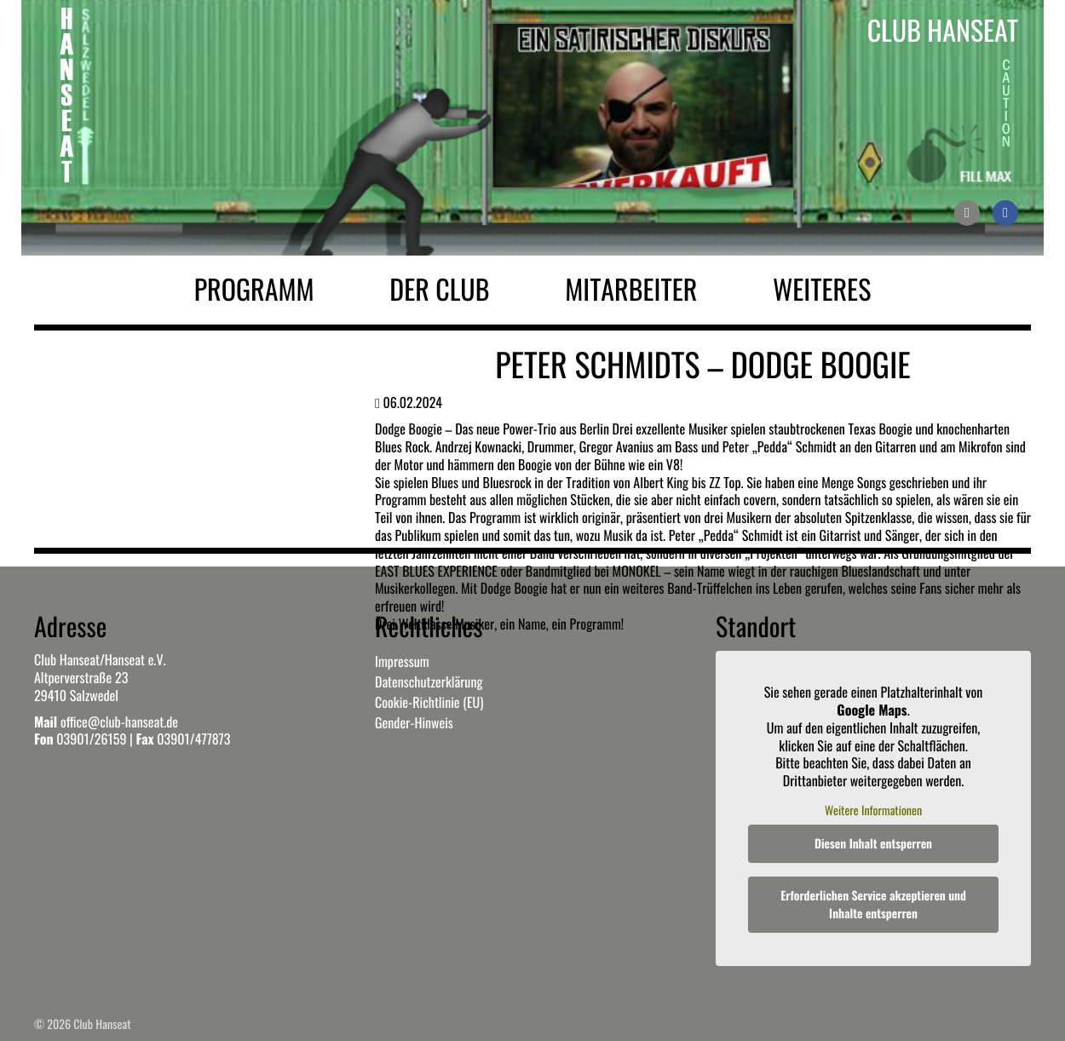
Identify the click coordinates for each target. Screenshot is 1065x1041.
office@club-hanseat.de (119, 721)
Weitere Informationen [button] (873, 811)
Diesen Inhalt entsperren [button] (873, 845)
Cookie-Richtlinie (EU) (429, 702)
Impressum (402, 661)
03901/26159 (91, 738)
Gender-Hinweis (414, 722)
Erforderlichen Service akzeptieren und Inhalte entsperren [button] (873, 905)
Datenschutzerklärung (428, 681)
